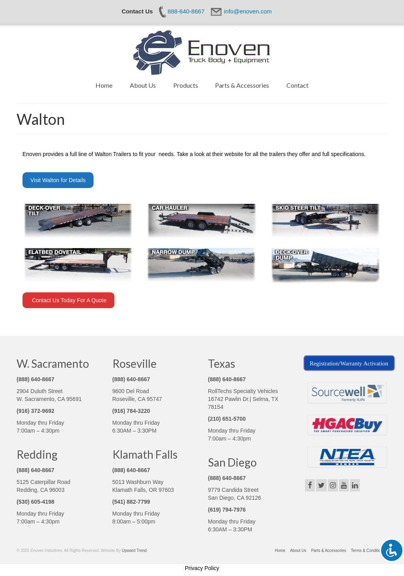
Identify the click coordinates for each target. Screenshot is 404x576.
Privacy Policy (202, 568)
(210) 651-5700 (227, 419)
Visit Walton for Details (58, 180)
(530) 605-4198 (35, 502)
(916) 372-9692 (35, 411)
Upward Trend (134, 550)
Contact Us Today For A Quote (68, 300)
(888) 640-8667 (35, 379)
